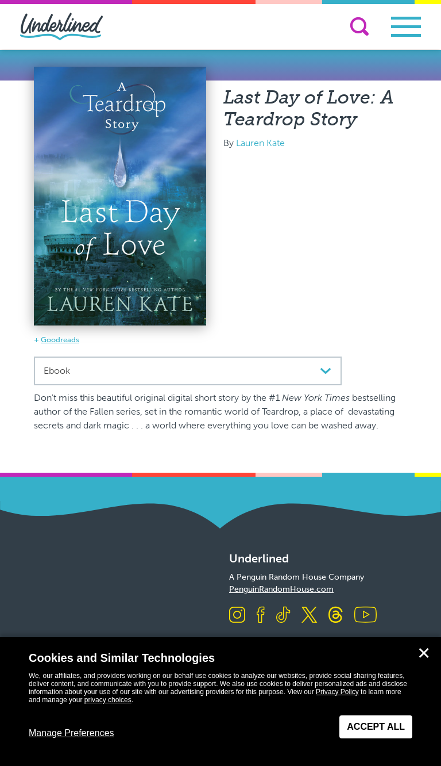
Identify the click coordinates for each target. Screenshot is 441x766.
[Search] (359, 26)
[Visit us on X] (309, 616)
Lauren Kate (260, 142)
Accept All (376, 726)
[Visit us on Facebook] (261, 616)
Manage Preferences (71, 733)
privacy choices (107, 700)
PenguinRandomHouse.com (281, 589)
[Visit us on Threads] (335, 616)
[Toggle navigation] (406, 27)
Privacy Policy (337, 692)
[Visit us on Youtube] (365, 616)
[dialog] (220, 701)
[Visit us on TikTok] (283, 616)
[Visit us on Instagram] (237, 616)
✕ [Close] (424, 653)
